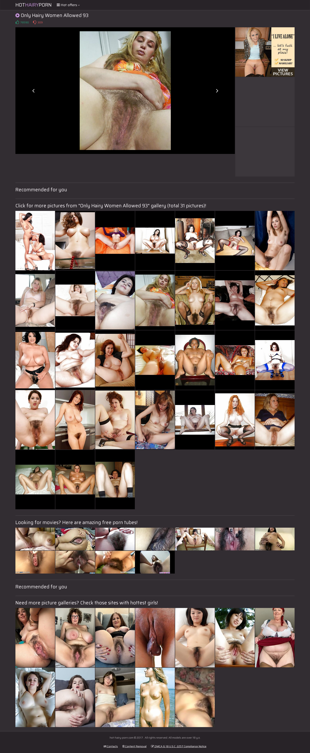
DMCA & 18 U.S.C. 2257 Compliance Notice (178, 746)
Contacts (111, 746)
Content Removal (134, 746)
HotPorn (33, 5)
